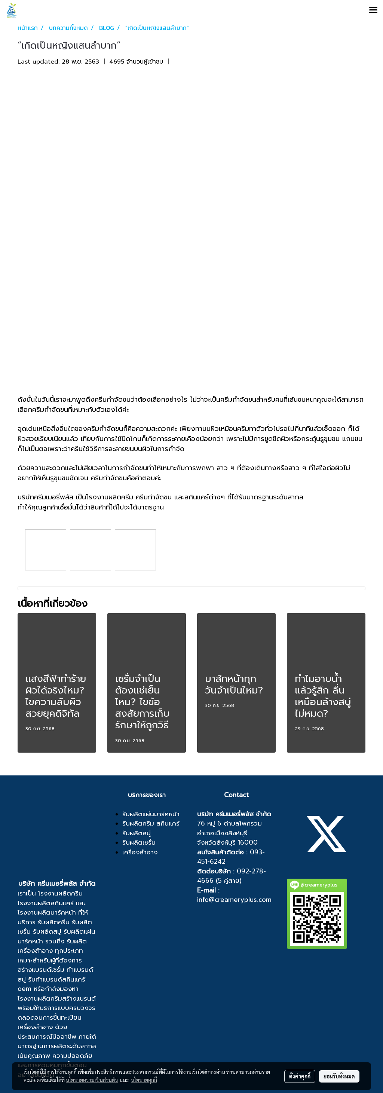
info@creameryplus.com (234, 899)
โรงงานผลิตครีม (60, 893)
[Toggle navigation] (373, 10)
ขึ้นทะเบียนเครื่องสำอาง (50, 1022)
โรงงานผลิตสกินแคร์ (46, 903)
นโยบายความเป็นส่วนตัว (92, 1080)
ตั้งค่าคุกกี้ (299, 1076)
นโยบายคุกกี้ (144, 1080)
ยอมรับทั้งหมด (339, 1076)
